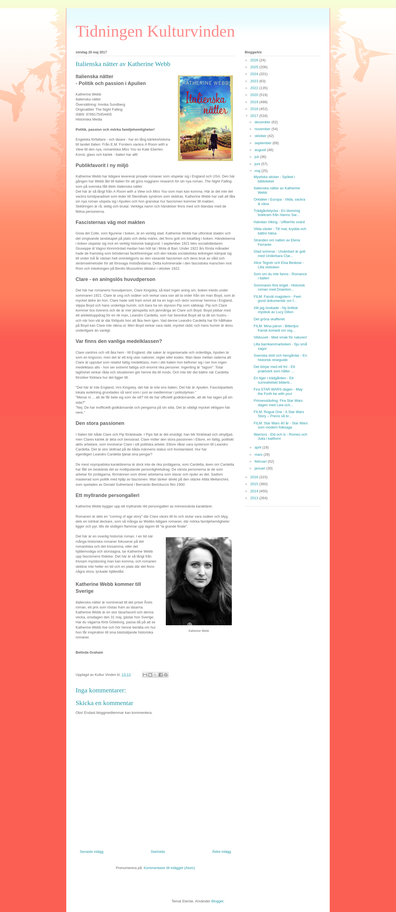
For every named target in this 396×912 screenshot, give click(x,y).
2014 (254, 491)
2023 (254, 81)
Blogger (217, 901)
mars (259, 454)
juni (258, 164)
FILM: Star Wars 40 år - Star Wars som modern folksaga (280, 425)
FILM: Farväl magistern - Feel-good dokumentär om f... (278, 298)
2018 (254, 109)
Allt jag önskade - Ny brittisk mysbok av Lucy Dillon (276, 310)
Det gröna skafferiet (269, 319)
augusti (261, 150)
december (263, 122)
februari (261, 461)
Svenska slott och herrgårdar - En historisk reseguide (280, 357)
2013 (254, 498)
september (264, 143)
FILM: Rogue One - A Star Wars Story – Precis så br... (279, 414)
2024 (254, 74)
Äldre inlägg (221, 852)
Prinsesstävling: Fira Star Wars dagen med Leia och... (278, 402)
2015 (254, 484)
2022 (254, 88)
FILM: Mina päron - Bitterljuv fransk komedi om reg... (276, 328)
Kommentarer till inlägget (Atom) (169, 868)
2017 (254, 116)
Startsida (158, 852)
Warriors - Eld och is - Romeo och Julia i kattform (280, 436)
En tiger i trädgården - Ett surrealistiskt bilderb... (273, 380)
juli (257, 157)
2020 (254, 95)
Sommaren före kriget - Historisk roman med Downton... (279, 287)
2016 (254, 477)
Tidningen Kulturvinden (155, 31)
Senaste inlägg (91, 852)
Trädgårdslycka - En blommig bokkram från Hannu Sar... (277, 213)
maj (258, 171)
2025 (254, 67)
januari (260, 468)
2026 (254, 60)
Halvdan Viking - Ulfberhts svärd (279, 222)
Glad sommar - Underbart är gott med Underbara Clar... (279, 253)
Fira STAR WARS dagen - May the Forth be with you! (278, 391)
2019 (254, 102)
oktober (261, 136)
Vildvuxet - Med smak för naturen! (280, 337)
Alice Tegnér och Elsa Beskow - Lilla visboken (279, 265)
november (263, 129)
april (258, 447)
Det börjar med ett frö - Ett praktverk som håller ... (274, 369)
